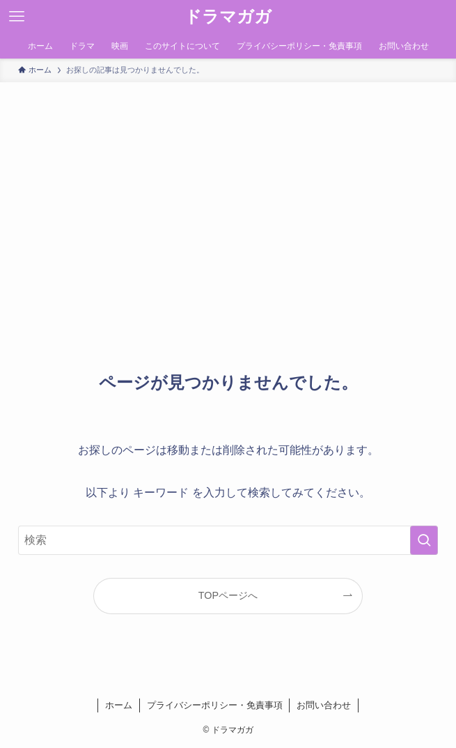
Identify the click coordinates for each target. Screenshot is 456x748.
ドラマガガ (228, 16)
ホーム (118, 705)
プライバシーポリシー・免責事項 (215, 705)
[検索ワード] (228, 540)
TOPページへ (228, 595)
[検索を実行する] (424, 540)
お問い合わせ (324, 705)
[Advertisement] (228, 186)
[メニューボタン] (16, 16)
